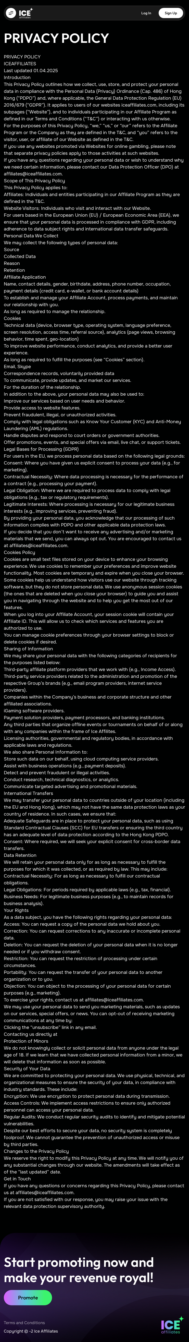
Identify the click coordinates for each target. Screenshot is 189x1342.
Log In (146, 13)
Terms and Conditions (24, 1322)
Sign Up (171, 13)
